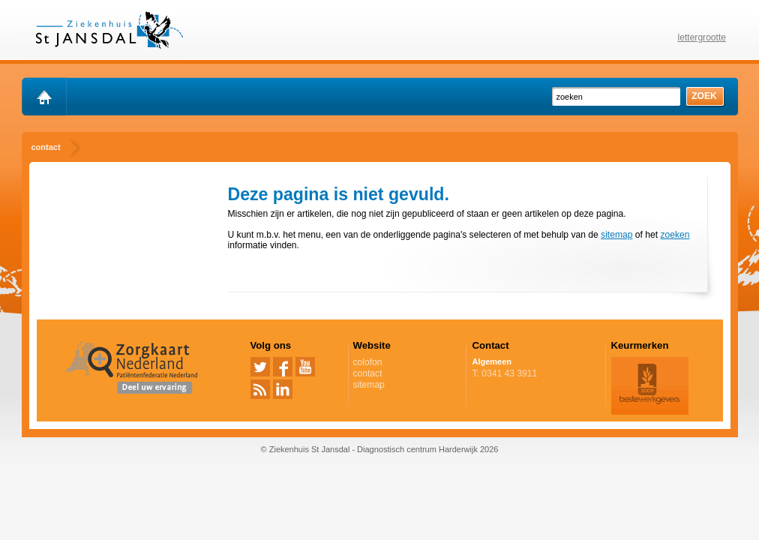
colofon (367, 362)
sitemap (616, 235)
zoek (704, 96)
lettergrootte (702, 37)
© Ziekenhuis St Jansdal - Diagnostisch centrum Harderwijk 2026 (380, 449)
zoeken (674, 235)
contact (367, 373)
